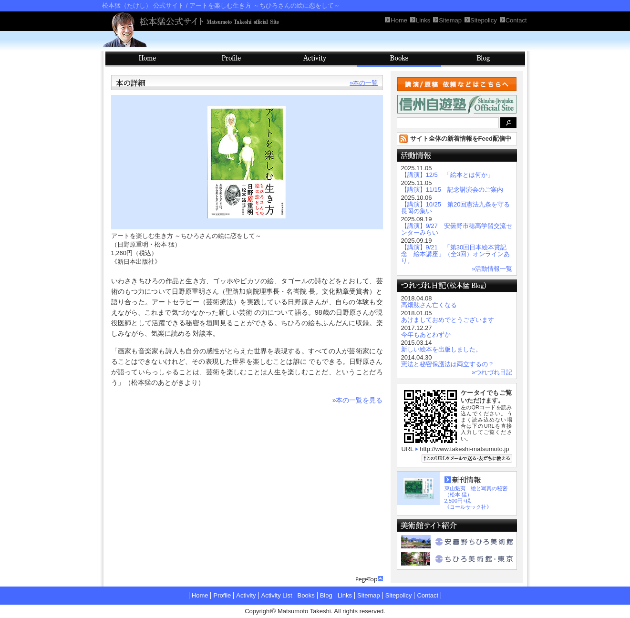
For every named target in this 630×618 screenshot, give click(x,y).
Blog (483, 59)
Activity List (276, 595)
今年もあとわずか (426, 334)
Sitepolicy (398, 595)
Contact (427, 595)
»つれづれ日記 (492, 372)
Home (200, 595)
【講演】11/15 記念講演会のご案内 (452, 189)
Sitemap (368, 595)
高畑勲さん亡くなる (429, 305)
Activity (315, 59)
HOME (147, 59)
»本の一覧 (364, 82)
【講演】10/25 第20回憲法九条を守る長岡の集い (455, 208)
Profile (231, 59)
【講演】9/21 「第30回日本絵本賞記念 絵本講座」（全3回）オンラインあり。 (455, 254)
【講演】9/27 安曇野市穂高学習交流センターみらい (456, 229)
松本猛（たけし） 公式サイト (143, 5)
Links (345, 595)
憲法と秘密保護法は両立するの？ (447, 364)
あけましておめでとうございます (447, 319)
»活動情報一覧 (492, 268)
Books (399, 59)
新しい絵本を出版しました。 (441, 349)
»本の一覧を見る (357, 400)
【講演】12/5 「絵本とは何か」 (447, 174)
